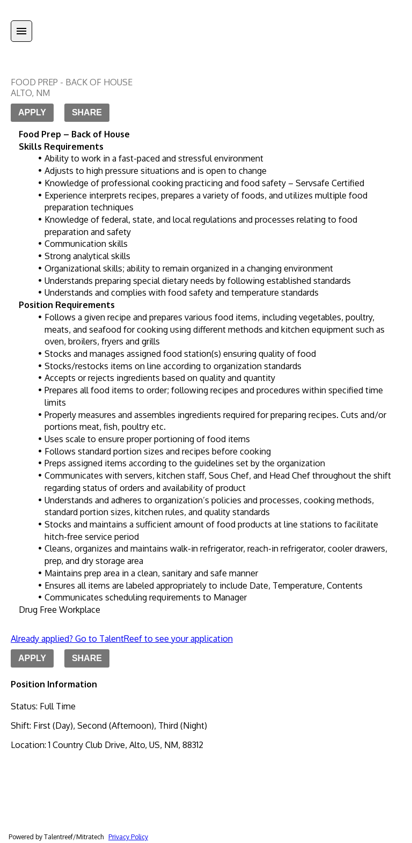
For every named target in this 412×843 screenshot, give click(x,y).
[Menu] (21, 31)
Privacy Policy (128, 837)
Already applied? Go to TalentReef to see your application (122, 638)
